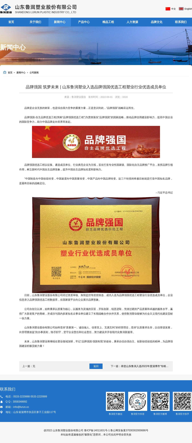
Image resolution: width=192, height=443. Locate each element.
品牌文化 (156, 22)
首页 (11, 22)
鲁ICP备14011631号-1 (97, 430)
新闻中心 (59, 22)
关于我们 (35, 22)
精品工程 (108, 22)
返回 (96, 366)
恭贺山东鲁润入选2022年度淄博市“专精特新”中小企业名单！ (155, 366)
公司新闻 (34, 72)
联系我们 (181, 22)
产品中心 (84, 22)
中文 (173, 9)
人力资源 (132, 22)
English (188, 9)
